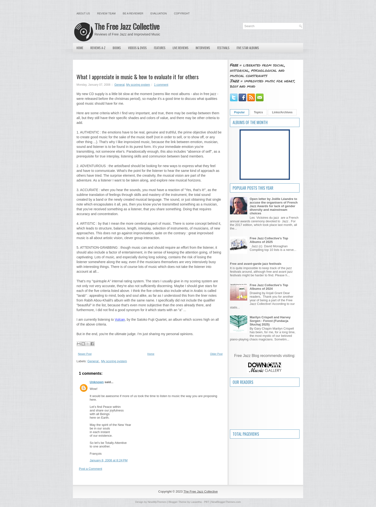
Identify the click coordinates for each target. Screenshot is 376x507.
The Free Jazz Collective (126, 26)
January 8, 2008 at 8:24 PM (109, 460)
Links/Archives (282, 112)
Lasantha (196, 502)
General (119, 84)
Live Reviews (180, 47)
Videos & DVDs (137, 47)
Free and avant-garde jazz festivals (256, 264)
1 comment (161, 84)
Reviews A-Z (98, 47)
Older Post (216, 353)
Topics (258, 112)
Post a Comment (90, 469)
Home (79, 47)
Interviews (203, 47)
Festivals (223, 47)
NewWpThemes (157, 502)
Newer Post (85, 353)
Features (159, 47)
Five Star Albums (248, 47)
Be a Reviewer (133, 13)
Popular (239, 112)
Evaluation (158, 13)
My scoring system (138, 84)
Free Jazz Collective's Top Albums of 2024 (269, 286)
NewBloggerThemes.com (226, 502)
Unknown (97, 382)
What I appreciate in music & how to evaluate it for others (137, 76)
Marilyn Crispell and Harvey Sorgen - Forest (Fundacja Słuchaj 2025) (270, 320)
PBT (206, 502)
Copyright (182, 13)
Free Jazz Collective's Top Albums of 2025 (269, 240)
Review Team (106, 13)
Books (117, 47)
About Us (83, 13)
